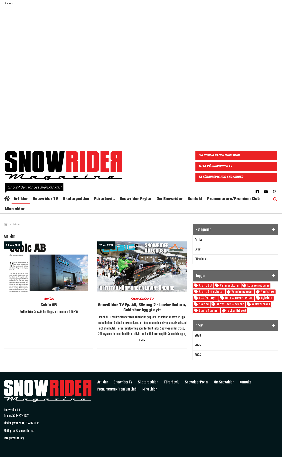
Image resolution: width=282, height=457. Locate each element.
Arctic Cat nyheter (211, 291)
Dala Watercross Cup (238, 298)
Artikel (199, 240)
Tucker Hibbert (236, 310)
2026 (198, 336)
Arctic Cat (205, 285)
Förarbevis (201, 259)
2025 (198, 345)
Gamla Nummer (208, 310)
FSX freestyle (208, 298)
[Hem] (6, 224)
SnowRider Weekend (230, 304)
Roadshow (267, 291)
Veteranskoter (229, 285)
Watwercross (260, 304)
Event (198, 249)
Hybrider (266, 298)
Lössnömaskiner (258, 285)
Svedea (203, 304)
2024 (198, 355)
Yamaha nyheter (242, 291)
